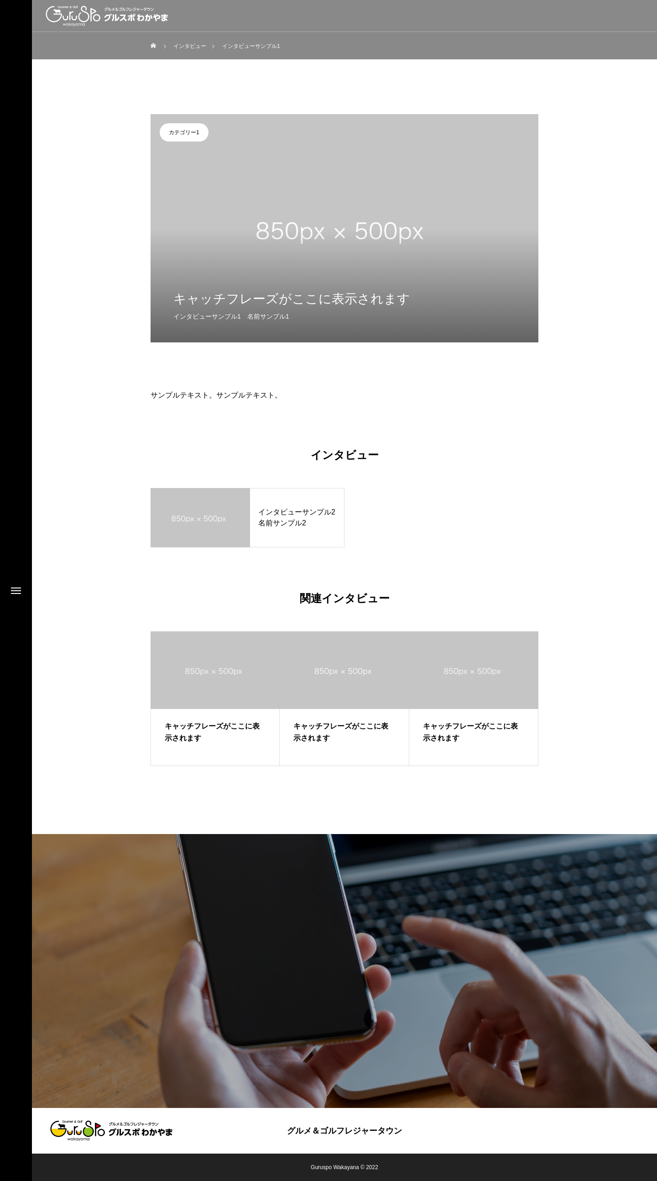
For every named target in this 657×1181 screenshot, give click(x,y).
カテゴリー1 (184, 132)
